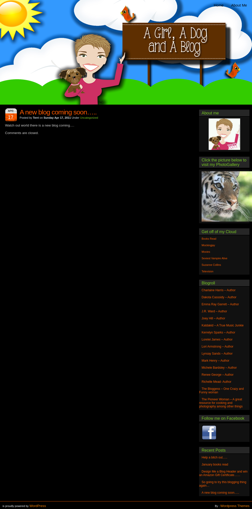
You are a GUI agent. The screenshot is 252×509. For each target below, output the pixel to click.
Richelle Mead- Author (216, 382)
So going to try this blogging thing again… (222, 483)
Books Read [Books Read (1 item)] (209, 238)
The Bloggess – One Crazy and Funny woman (221, 390)
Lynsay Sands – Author (217, 353)
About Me (239, 5)
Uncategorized (89, 117)
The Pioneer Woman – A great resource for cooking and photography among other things (221, 403)
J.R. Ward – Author (214, 311)
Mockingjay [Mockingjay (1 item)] (208, 245)
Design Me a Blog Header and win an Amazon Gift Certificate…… (223, 473)
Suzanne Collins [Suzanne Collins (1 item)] (211, 264)
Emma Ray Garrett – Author (220, 304)
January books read (215, 464)
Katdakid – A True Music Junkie (223, 325)
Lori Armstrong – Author (217, 346)
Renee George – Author (218, 374)
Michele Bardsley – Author (219, 367)
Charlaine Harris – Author (219, 290)
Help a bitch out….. (214, 457)
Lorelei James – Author (217, 339)
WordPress (37, 506)
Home (219, 5)
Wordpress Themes (234, 506)
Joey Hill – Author (213, 318)
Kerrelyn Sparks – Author (218, 332)
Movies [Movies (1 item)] (206, 251)
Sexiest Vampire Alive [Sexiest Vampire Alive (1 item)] (214, 258)
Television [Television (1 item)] (207, 271)
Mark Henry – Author (215, 360)
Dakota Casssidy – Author (219, 297)
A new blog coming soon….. (58, 112)
